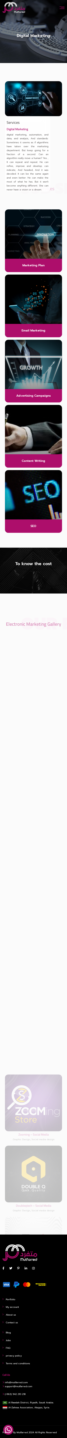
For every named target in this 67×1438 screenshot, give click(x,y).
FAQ (8, 1348)
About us (11, 1315)
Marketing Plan (33, 265)
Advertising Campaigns (33, 395)
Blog (8, 1332)
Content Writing (33, 461)
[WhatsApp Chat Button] (8, 1430)
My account (12, 1307)
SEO (33, 526)
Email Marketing (33, 330)
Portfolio (10, 1299)
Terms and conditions (18, 1363)
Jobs (8, 1340)
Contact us (12, 1322)
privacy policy (14, 1355)
